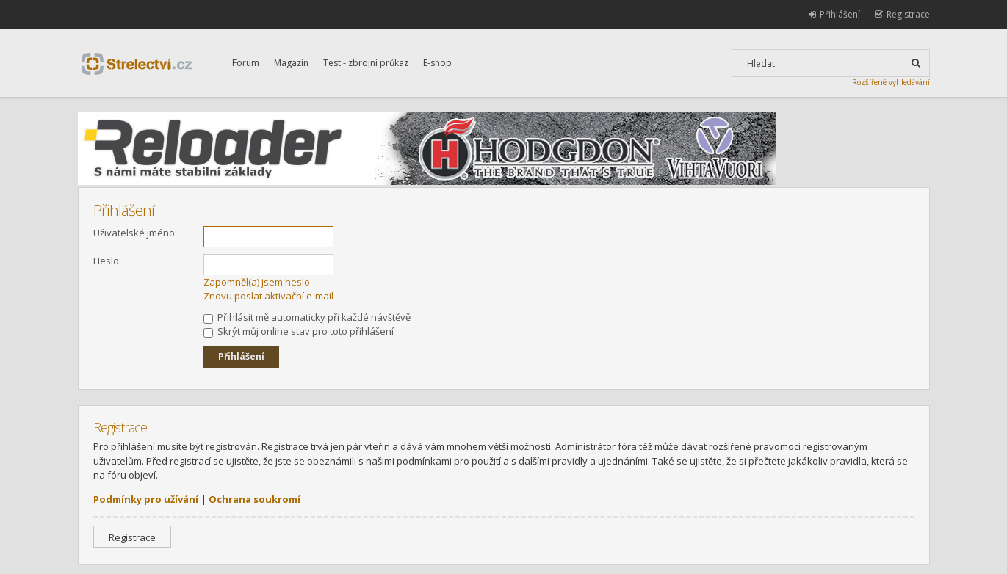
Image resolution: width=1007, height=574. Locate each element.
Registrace (132, 537)
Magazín (291, 63)
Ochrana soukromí (254, 499)
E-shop (437, 63)
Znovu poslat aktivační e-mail (268, 295)
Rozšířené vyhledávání (891, 82)
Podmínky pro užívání (145, 499)
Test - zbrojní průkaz (365, 63)
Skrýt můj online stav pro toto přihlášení (298, 331)
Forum (245, 63)
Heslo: (107, 260)
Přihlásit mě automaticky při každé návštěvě (307, 317)
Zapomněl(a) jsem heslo (256, 281)
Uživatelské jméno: (135, 232)
